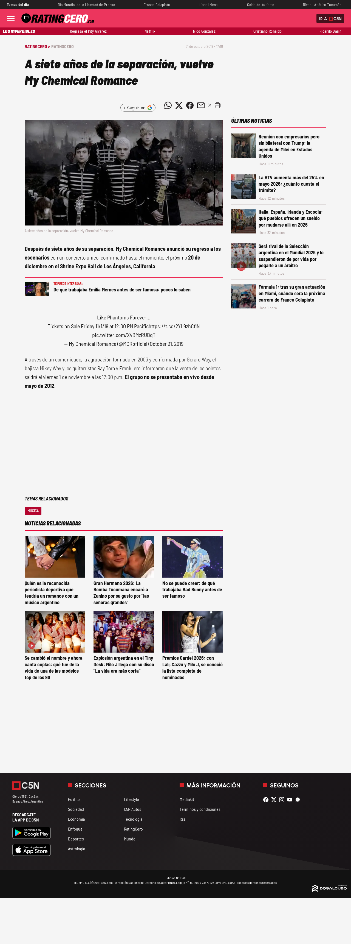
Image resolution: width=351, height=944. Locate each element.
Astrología (76, 848)
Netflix (150, 31)
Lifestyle (131, 799)
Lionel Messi (208, 4)
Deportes (76, 838)
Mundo (129, 838)
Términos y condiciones (200, 809)
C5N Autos (132, 809)
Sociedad (76, 809)
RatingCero (62, 46)
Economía (76, 819)
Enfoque (75, 828)
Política (74, 799)
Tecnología (133, 819)
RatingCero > (37, 46)
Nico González (204, 31)
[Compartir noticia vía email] (200, 105)
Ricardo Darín (330, 31)
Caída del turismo (260, 4)
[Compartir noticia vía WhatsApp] (167, 105)
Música (33, 510)
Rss (183, 819)
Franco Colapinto (157, 4)
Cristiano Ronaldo (267, 31)
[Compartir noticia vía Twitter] (178, 105)
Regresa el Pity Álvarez (88, 31)
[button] (217, 105)
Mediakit (187, 799)
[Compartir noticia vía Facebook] (189, 105)
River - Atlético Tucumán (322, 4)
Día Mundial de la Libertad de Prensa (86, 4)
